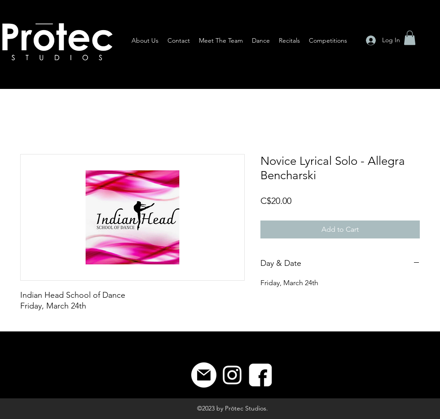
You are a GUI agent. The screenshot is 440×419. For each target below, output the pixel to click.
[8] (260, 375)
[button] (410, 38)
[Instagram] (232, 375)
